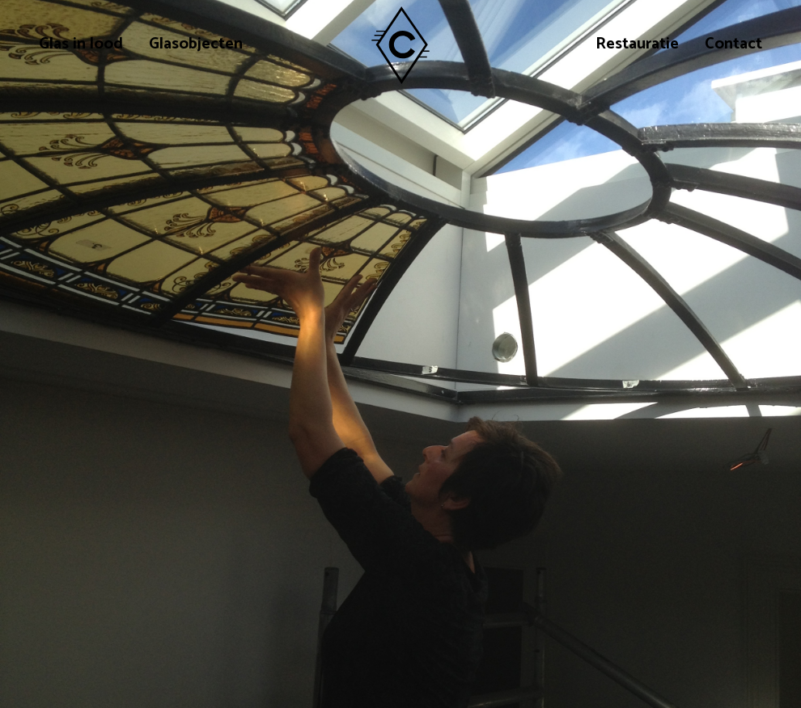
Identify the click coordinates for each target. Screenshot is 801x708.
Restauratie (637, 45)
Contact (733, 45)
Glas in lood (81, 45)
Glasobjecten (196, 45)
